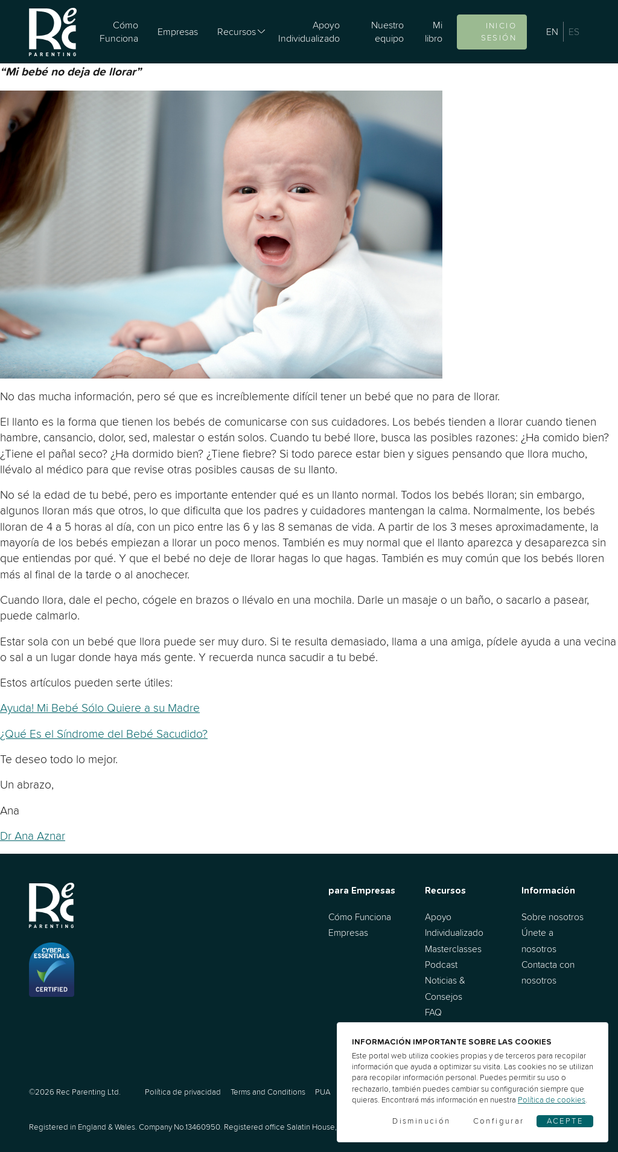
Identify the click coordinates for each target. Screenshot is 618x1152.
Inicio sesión (499, 31)
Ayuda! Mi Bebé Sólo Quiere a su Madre (100, 707)
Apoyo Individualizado (309, 31)
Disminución (421, 1120)
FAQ (433, 1012)
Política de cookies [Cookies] (551, 1099)
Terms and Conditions (268, 1091)
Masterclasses (453, 949)
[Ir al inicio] (53, 32)
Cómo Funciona (119, 31)
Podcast (441, 964)
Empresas (178, 31)
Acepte (565, 1120)
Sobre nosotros (552, 917)
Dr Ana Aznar (32, 835)
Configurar (498, 1120)
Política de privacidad (183, 1091)
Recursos (236, 31)
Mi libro (433, 31)
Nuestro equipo (387, 31)
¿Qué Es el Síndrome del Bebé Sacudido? (104, 733)
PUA (323, 1091)
